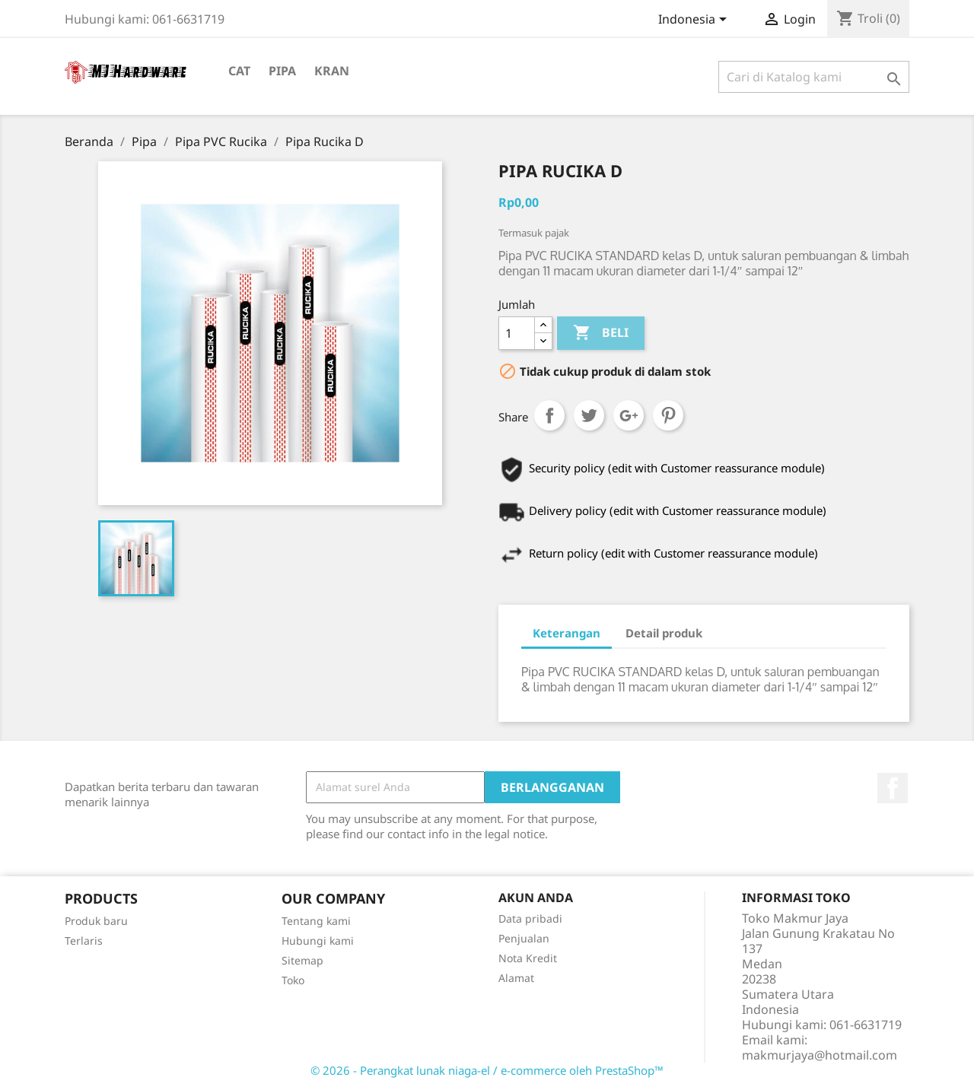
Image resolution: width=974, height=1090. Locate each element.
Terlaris (84, 940)
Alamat (516, 978)
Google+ (628, 415)
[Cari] (813, 77)
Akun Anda (535, 897)
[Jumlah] (516, 333)
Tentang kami (316, 921)
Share (549, 415)
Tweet (589, 415)
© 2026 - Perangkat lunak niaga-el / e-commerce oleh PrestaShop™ (487, 1070)
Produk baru (96, 921)
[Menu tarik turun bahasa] (695, 20)
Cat (239, 70)
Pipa (282, 70)
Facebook (892, 788)
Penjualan (523, 938)
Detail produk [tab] (663, 632)
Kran (331, 70)
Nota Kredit (527, 958)
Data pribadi (530, 918)
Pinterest (668, 415)
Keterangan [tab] (566, 632)
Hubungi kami (318, 940)
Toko (293, 980)
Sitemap (302, 960)
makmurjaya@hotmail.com (819, 1055)
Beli (601, 333)
